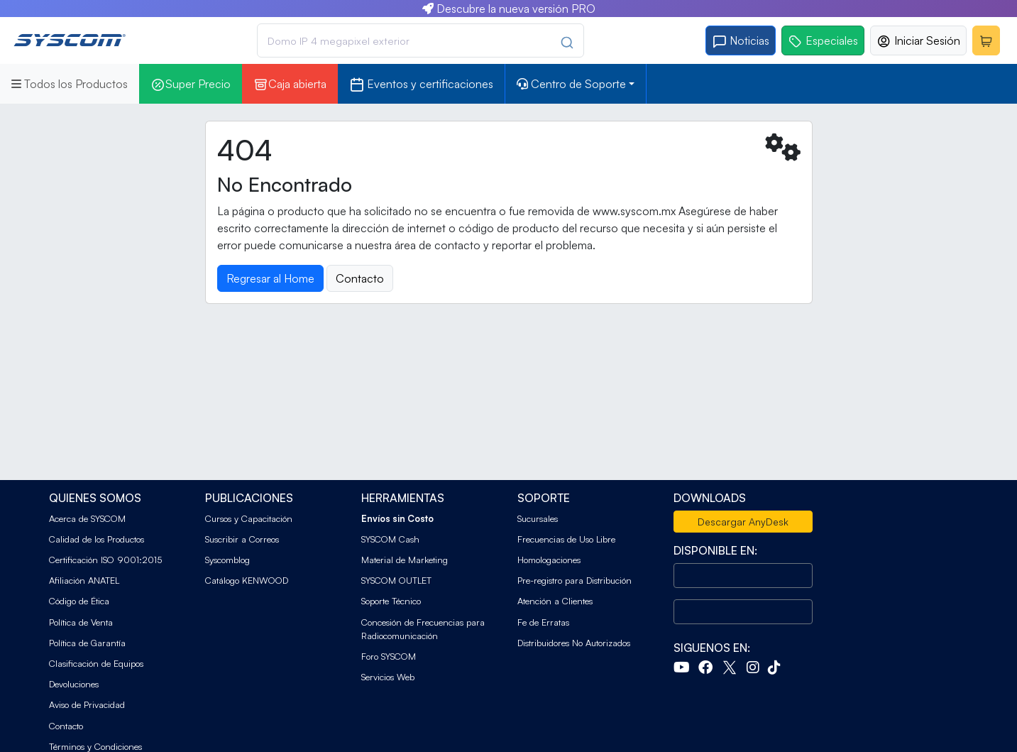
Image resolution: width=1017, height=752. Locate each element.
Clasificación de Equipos (96, 663)
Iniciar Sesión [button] (918, 40)
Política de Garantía (87, 642)
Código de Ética (79, 600)
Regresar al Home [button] (270, 278)
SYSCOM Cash (390, 539)
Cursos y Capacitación (248, 518)
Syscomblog (227, 559)
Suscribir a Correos (242, 539)
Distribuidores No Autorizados (573, 642)
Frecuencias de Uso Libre (566, 539)
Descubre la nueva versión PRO (508, 8)
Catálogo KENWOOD (246, 580)
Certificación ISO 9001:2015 (105, 559)
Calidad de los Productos (96, 539)
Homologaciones (549, 559)
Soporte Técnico (391, 600)
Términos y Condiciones (95, 746)
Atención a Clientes (555, 600)
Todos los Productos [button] (69, 84)
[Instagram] (756, 669)
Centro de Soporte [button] (571, 84)
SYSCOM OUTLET (396, 580)
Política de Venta (81, 622)
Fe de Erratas (543, 622)
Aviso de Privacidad (87, 704)
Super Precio (190, 84)
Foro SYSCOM (388, 656)
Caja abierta (289, 84)
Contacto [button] (360, 278)
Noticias (740, 40)
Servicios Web (387, 676)
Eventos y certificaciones (421, 84)
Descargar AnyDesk (743, 522)
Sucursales (537, 518)
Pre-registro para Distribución (574, 580)
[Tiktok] (777, 669)
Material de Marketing (404, 559)
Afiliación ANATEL (84, 580)
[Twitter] (732, 669)
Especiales (823, 40)
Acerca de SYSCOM (87, 518)
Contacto (66, 725)
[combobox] (420, 40)
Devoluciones (74, 684)
